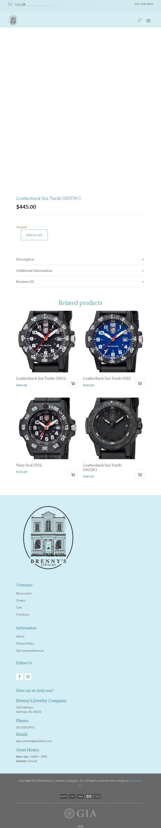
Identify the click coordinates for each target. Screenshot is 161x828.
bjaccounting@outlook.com (34, 741)
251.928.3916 (25, 727)
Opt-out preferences (30, 650)
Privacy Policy (25, 643)
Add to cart (34, 235)
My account (23, 593)
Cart (19, 4)
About (20, 636)
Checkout (22, 614)
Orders (21, 600)
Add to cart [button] (73, 383)
